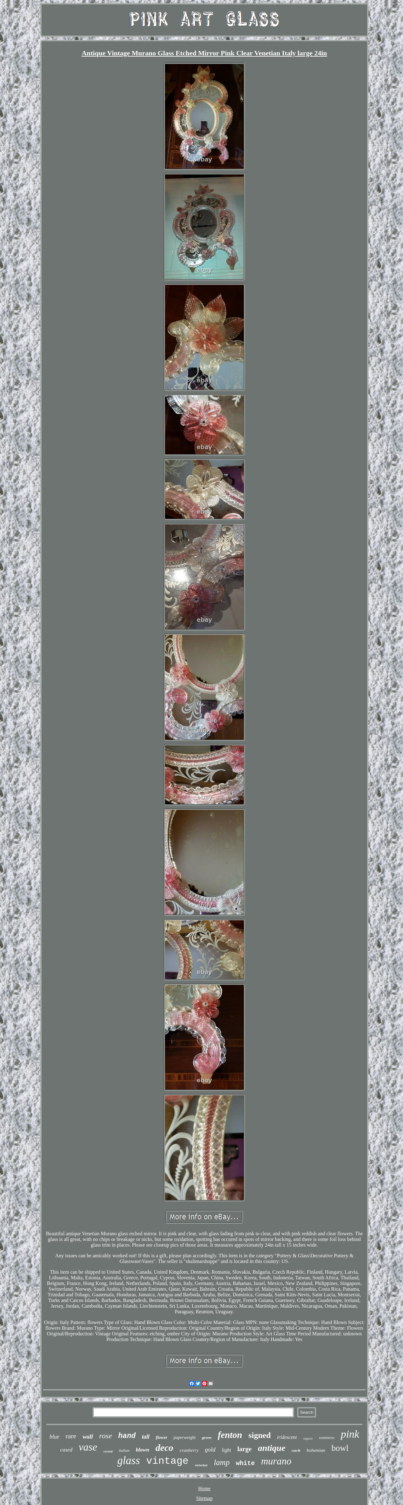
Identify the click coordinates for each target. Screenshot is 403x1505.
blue (54, 1437)
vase (88, 1447)
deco (164, 1447)
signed (259, 1435)
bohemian (316, 1450)
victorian (201, 1465)
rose (105, 1436)
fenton (230, 1435)
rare (70, 1436)
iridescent (287, 1437)
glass (128, 1460)
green (206, 1437)
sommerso (326, 1437)
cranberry (189, 1450)
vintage (167, 1461)
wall (87, 1436)
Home (204, 1488)
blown (142, 1450)
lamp (222, 1462)
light (226, 1450)
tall (146, 1437)
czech (296, 1450)
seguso (308, 1438)
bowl (340, 1448)
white (245, 1463)
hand (127, 1436)
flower (161, 1437)
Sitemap (204, 1498)
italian (124, 1450)
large (244, 1449)
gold (210, 1449)
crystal (108, 1451)
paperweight (184, 1437)
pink (350, 1434)
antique (271, 1448)
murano (276, 1461)
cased (66, 1450)
